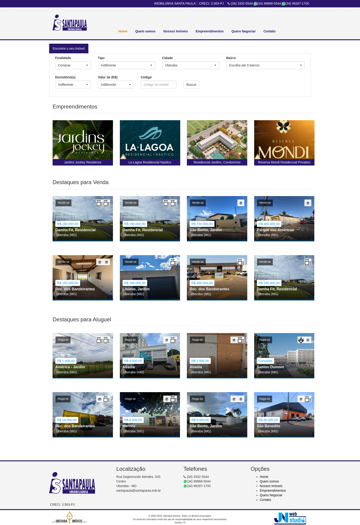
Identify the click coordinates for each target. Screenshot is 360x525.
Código (146, 77)
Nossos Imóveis (175, 31)
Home (122, 31)
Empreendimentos (210, 31)
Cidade (167, 58)
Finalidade (63, 58)
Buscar (191, 84)
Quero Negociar (243, 31)
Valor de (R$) (108, 77)
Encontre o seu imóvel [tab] (69, 48)
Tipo (101, 58)
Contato (269, 31)
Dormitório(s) (65, 77)
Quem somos (145, 31)
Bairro (231, 58)
